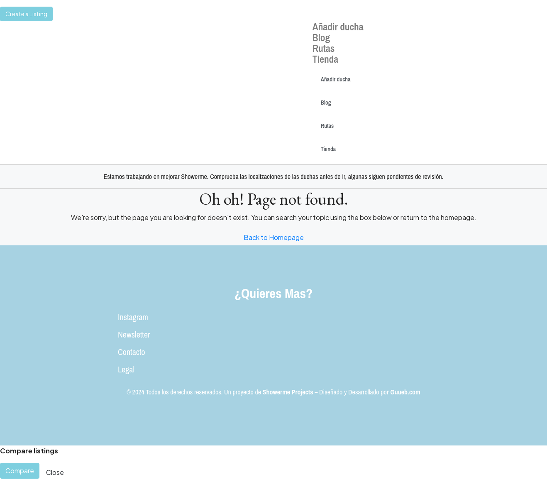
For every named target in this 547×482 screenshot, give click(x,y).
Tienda (325, 59)
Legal (126, 369)
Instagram (133, 317)
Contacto (131, 351)
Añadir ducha (338, 26)
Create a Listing (26, 13)
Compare (19, 470)
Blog (321, 37)
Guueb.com (405, 391)
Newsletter (134, 334)
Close (55, 472)
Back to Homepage (274, 237)
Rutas (324, 48)
